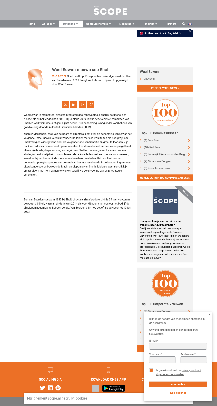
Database (71, 24)
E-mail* (153, 340)
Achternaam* (188, 354)
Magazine (127, 24)
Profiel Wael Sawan (165, 88)
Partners (171, 24)
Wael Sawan (31, 115)
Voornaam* (155, 354)
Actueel (49, 24)
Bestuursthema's (99, 24)
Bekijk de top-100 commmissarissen (165, 178)
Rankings (150, 24)
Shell (152, 78)
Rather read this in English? (159, 33)
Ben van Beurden (34, 199)
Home (31, 24)
